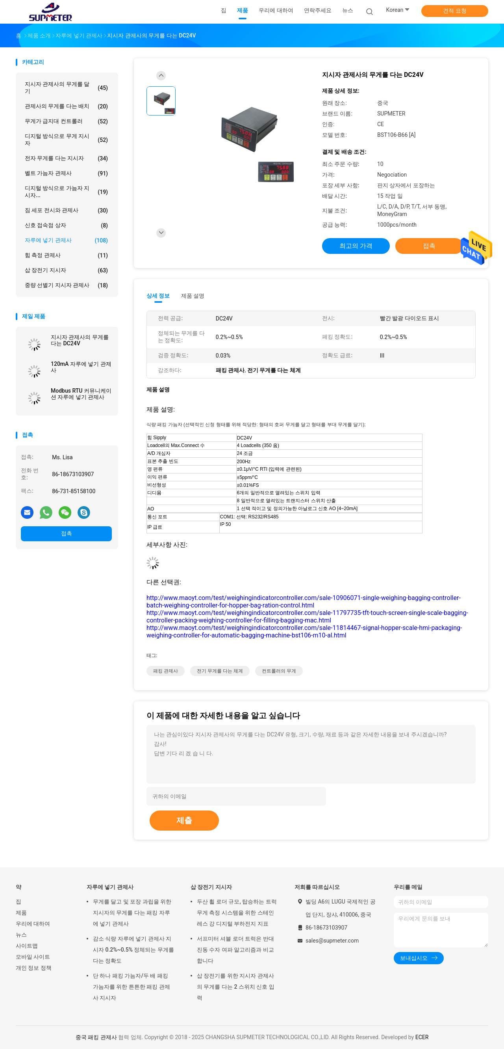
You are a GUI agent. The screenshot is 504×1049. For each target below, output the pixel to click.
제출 (184, 820)
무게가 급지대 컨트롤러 (66, 121)
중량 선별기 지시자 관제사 (66, 285)
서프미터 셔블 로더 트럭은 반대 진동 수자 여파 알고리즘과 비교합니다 (235, 949)
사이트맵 (27, 946)
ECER (422, 1037)
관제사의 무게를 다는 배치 (66, 106)
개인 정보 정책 (34, 968)
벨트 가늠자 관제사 (66, 173)
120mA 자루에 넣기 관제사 (81, 367)
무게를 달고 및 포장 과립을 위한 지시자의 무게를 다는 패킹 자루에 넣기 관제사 (132, 912)
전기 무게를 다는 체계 (220, 671)
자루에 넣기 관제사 (66, 240)
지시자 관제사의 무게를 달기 (66, 87)
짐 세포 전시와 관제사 (66, 210)
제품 (21, 912)
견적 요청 (454, 10)
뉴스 (21, 935)
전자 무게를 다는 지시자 (66, 158)
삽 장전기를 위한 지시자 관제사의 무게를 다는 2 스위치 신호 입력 (235, 987)
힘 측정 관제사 (66, 255)
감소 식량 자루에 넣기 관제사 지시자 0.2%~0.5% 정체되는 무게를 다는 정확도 (133, 949)
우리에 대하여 (33, 923)
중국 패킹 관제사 (96, 1037)
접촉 (66, 533)
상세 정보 (158, 296)
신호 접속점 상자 (66, 225)
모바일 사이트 (33, 957)
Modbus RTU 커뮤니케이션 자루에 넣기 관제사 (81, 394)
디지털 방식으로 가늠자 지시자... (66, 191)
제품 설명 (192, 296)
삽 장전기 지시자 (66, 270)
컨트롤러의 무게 (279, 671)
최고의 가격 (355, 246)
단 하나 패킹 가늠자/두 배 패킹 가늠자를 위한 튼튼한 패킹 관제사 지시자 (131, 987)
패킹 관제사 (165, 671)
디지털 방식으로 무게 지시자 (66, 139)
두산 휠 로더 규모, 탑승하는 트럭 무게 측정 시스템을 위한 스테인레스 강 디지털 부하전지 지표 (237, 912)
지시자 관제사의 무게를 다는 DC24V (80, 340)
